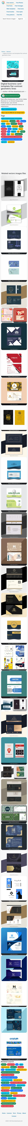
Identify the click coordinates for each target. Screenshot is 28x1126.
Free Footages (19, 6)
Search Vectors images (9, 19)
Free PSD (19, 15)
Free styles (20, 12)
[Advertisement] (14, 36)
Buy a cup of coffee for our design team (13, 112)
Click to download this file (10, 95)
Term (14, 1113)
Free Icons (21, 9)
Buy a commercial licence (9, 109)
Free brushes (10, 12)
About (24, 1113)
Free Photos (19, 2)
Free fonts (9, 6)
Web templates (11, 9)
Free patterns (10, 15)
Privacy (19, 1113)
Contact (14, 1116)
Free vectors (10, 2)
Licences (9, 1113)
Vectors (8, 51)
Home (3, 51)
